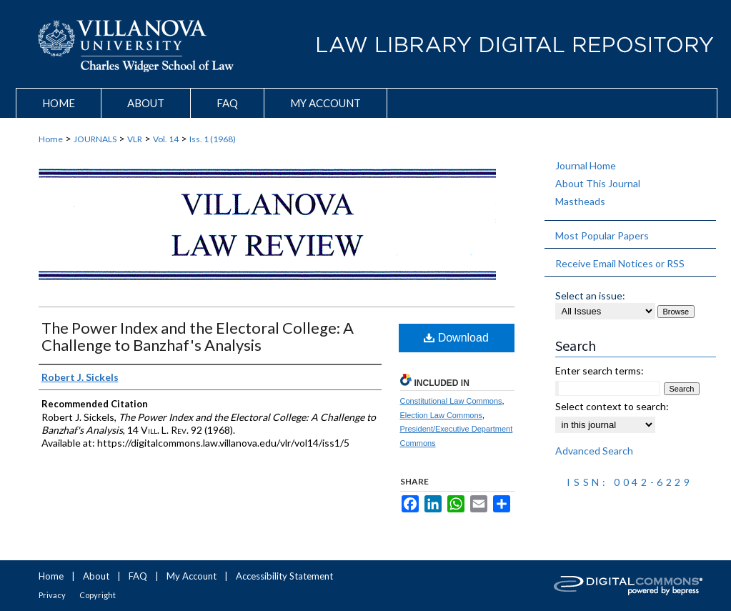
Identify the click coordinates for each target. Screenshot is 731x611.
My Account (191, 576)
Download (456, 338)
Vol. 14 (166, 139)
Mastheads (580, 201)
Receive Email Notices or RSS (620, 263)
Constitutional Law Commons (451, 401)
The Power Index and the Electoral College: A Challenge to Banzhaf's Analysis (197, 336)
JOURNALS (95, 139)
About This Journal (597, 183)
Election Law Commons (441, 415)
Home (51, 139)
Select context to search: (612, 406)
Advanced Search (594, 450)
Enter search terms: (599, 370)
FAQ (138, 576)
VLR (134, 139)
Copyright (97, 595)
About (96, 576)
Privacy (52, 595)
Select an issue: (590, 295)
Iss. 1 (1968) (212, 139)
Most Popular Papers (602, 235)
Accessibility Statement (284, 576)
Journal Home (585, 165)
